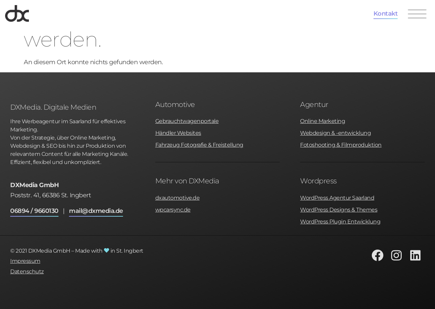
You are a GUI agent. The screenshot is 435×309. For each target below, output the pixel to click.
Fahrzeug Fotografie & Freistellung (199, 145)
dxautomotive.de (177, 198)
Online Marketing (322, 121)
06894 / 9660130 (34, 211)
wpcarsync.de (173, 209)
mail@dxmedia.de (96, 211)
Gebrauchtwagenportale (187, 121)
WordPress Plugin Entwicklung (340, 221)
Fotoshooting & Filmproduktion (341, 145)
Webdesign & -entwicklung (335, 133)
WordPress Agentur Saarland (337, 198)
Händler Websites (178, 133)
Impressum (25, 261)
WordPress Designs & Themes (338, 209)
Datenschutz (27, 271)
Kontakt (385, 13)
